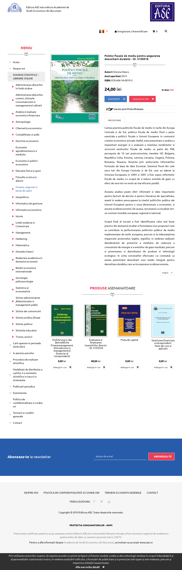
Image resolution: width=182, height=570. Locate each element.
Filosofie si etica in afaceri (26, 178)
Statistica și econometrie (23, 289)
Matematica (22, 245)
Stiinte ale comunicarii (28, 311)
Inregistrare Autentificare (131, 31)
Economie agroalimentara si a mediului (26, 151)
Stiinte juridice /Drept (28, 317)
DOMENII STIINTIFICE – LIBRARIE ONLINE (26, 76)
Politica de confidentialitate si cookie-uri (28, 403)
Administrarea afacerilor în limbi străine (29, 86)
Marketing (21, 238)
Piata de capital (129, 339)
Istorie (19, 216)
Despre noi (19, 68)
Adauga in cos (143, 99)
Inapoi (167, 272)
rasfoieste (117, 99)
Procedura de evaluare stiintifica (25, 361)
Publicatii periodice (24, 386)
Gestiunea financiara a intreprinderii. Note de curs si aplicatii (163, 344)
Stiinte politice (24, 323)
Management (23, 232)
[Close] (103, 567)
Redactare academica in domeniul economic (29, 259)
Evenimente (20, 392)
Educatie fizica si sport (28, 170)
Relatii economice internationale (26, 269)
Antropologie (23, 121)
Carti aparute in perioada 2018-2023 (27, 344)
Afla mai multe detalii (88, 567)
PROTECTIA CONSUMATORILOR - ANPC (91, 525)
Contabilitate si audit (27, 134)
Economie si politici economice (27, 162)
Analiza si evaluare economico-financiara (28, 113)
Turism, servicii (24, 336)
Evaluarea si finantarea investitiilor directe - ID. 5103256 (96, 343)
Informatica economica (28, 209)
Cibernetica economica (29, 128)
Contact (17, 422)
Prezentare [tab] (114, 120)
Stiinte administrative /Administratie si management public (28, 301)
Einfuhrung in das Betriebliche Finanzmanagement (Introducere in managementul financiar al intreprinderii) (62, 348)
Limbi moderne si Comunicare (25, 224)
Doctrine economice (27, 140)
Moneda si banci (25, 251)
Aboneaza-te (163, 456)
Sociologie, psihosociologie (24, 279)
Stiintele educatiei (26, 330)
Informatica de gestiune (29, 203)
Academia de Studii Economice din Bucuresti (89, 542)
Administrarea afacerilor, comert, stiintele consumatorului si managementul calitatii (29, 100)
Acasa (16, 62)
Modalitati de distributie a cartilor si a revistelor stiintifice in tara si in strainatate (27, 375)
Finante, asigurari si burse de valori (26, 188)
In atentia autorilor (23, 353)
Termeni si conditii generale (23, 414)
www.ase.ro (146, 542)
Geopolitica (22, 197)
